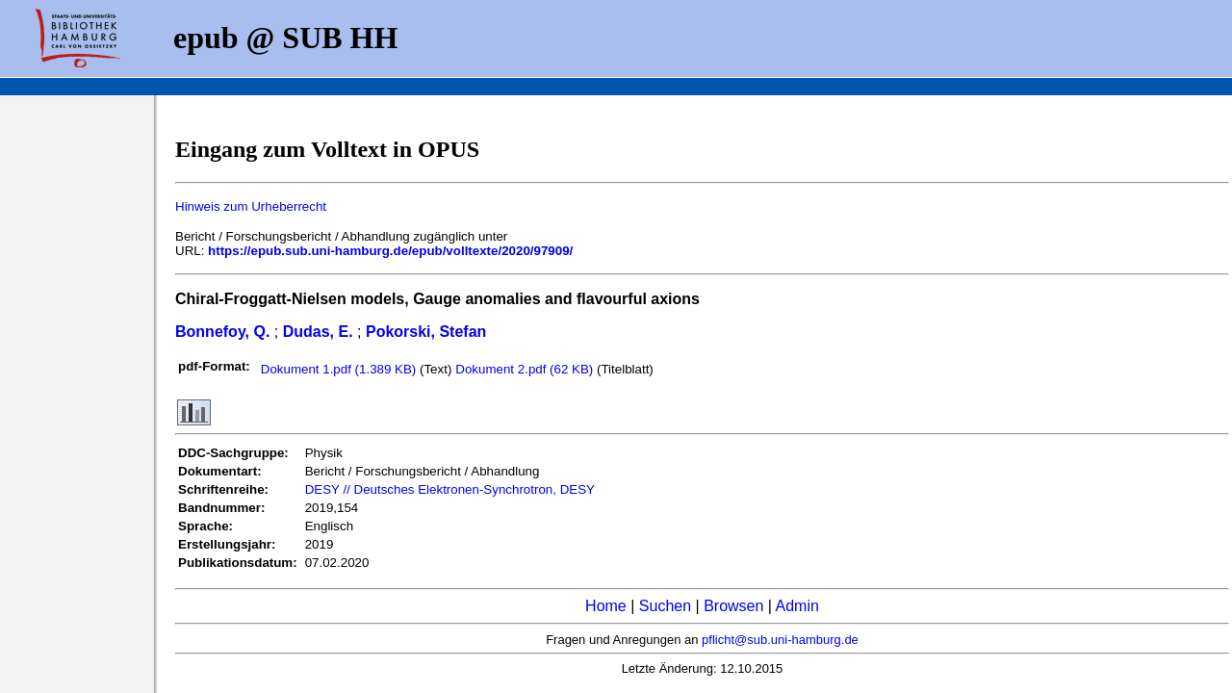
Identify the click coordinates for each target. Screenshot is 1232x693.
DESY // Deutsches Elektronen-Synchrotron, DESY (450, 489)
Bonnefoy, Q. (222, 331)
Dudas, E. (318, 331)
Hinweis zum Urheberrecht (250, 206)
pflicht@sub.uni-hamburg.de (780, 639)
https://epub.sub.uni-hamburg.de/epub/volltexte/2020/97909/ (390, 251)
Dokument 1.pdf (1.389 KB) (340, 369)
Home (606, 606)
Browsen (733, 606)
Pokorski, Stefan (426, 331)
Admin (797, 606)
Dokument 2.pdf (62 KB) (526, 369)
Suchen (665, 606)
